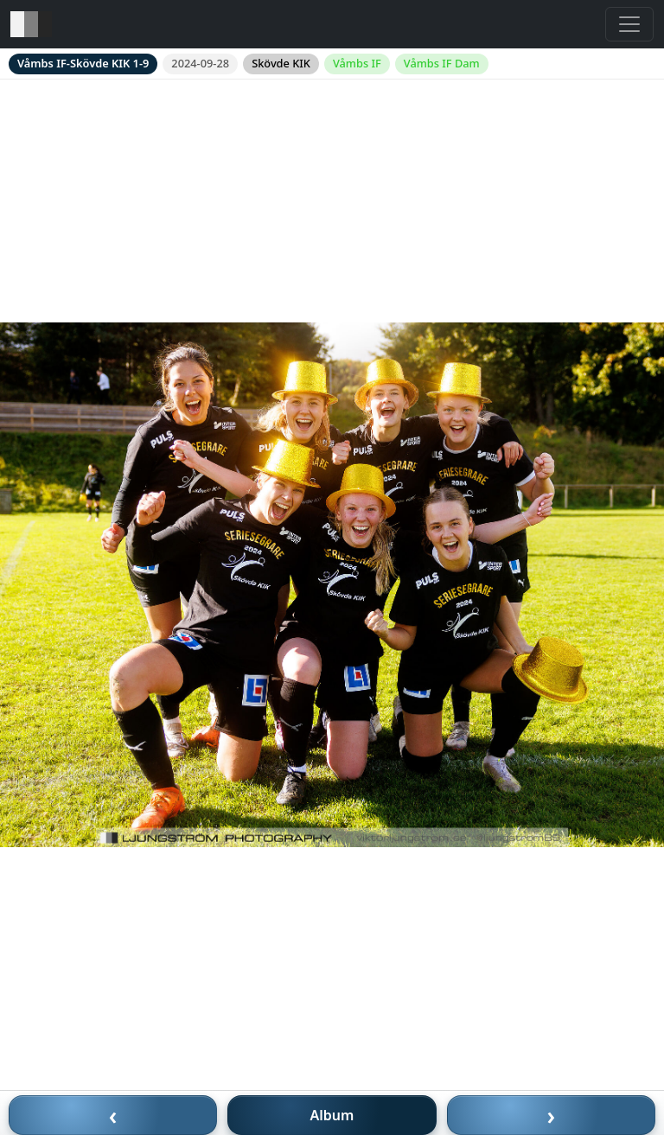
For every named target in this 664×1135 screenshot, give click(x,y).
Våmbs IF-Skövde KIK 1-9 (83, 63)
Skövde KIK (281, 63)
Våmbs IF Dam (442, 63)
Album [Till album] (332, 1115)
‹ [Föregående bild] (113, 1115)
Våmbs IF (357, 63)
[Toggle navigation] (629, 24)
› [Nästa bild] (551, 1115)
